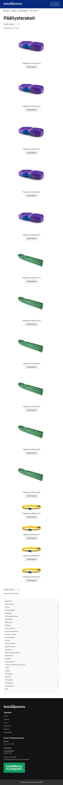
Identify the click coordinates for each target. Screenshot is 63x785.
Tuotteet (13, 10)
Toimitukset (7, 726)
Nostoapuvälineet (23, 10)
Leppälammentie (9, 751)
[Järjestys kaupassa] (12, 24)
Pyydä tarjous (31, 67)
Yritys (5, 722)
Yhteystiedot (8, 732)
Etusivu (8, 10)
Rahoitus (6, 729)
